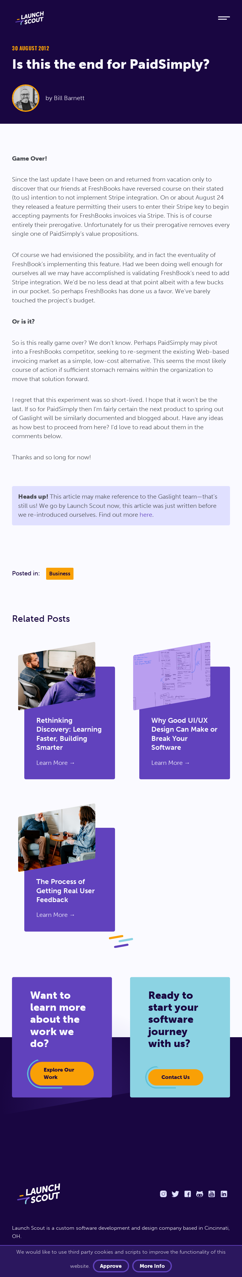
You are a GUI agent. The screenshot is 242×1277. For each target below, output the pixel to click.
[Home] (109, 18)
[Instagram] (163, 1193)
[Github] (200, 1193)
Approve (112, 1266)
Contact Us (174, 1077)
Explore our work (57, 1073)
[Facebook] (187, 1193)
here (146, 514)
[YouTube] (212, 1193)
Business (59, 573)
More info (151, 1266)
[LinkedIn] (224, 1193)
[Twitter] (175, 1193)
